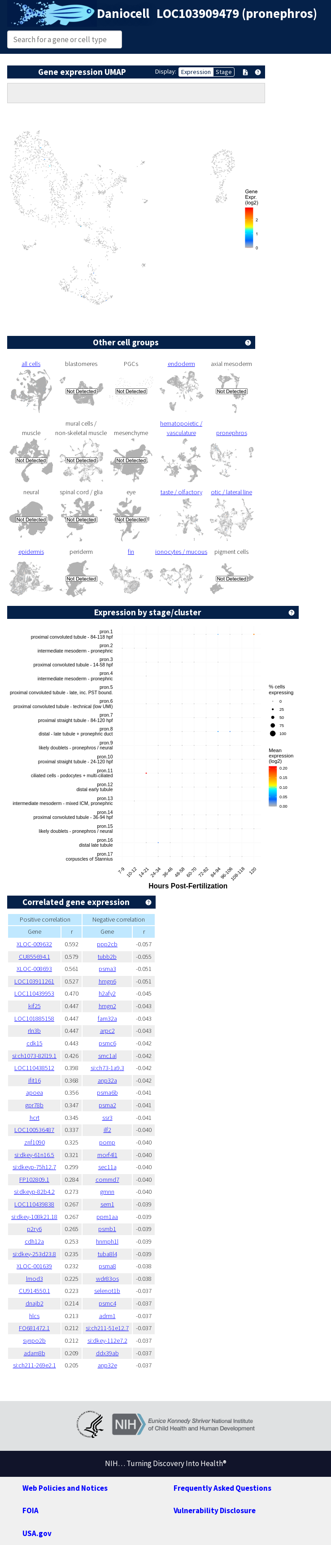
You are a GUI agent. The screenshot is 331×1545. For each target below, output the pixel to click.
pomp (107, 1142)
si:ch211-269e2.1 (34, 1365)
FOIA (30, 1510)
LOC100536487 (34, 1130)
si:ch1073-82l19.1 (34, 1056)
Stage (224, 72)
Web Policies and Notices (65, 1488)
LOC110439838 (34, 1204)
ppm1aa (107, 1217)
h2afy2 (107, 993)
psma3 (107, 969)
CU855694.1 (34, 957)
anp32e (107, 1365)
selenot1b (107, 1291)
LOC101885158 (34, 1018)
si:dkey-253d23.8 (34, 1254)
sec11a (107, 1167)
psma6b (107, 1092)
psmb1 (107, 1229)
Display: (165, 71)
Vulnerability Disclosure (215, 1510)
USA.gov (37, 1533)
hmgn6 (107, 981)
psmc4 (107, 1303)
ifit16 (34, 1080)
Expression (196, 72)
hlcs (34, 1316)
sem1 (107, 1204)
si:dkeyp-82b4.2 (34, 1192)
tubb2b (107, 957)
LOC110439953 (34, 993)
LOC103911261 (34, 981)
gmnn (107, 1192)
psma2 (107, 1105)
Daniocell (123, 13)
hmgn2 (107, 1006)
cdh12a (34, 1241)
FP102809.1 (34, 1179)
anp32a (107, 1080)
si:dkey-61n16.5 (34, 1155)
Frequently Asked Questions (222, 1488)
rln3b (34, 1031)
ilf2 (107, 1130)
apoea (34, 1092)
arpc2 (107, 1031)
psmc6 (107, 1043)
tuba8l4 (107, 1254)
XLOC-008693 (34, 969)
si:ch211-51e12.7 (107, 1328)
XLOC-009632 (34, 944)
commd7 (107, 1179)
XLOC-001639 (34, 1266)
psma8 (107, 1266)
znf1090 (34, 1142)
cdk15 (34, 1043)
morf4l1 (107, 1155)
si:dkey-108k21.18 (34, 1217)
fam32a (107, 1018)
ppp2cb (107, 944)
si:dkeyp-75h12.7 (34, 1167)
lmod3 (34, 1279)
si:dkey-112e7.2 (107, 1340)
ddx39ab (107, 1353)
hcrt (34, 1118)
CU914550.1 (34, 1291)
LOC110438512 (34, 1068)
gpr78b (34, 1105)
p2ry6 (34, 1229)
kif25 (34, 1006)
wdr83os (107, 1279)
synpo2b (34, 1340)
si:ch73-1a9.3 (107, 1068)
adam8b (34, 1353)
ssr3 (107, 1118)
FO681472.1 (34, 1328)
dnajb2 (35, 1303)
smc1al (107, 1056)
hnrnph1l (107, 1241)
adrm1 (107, 1316)
